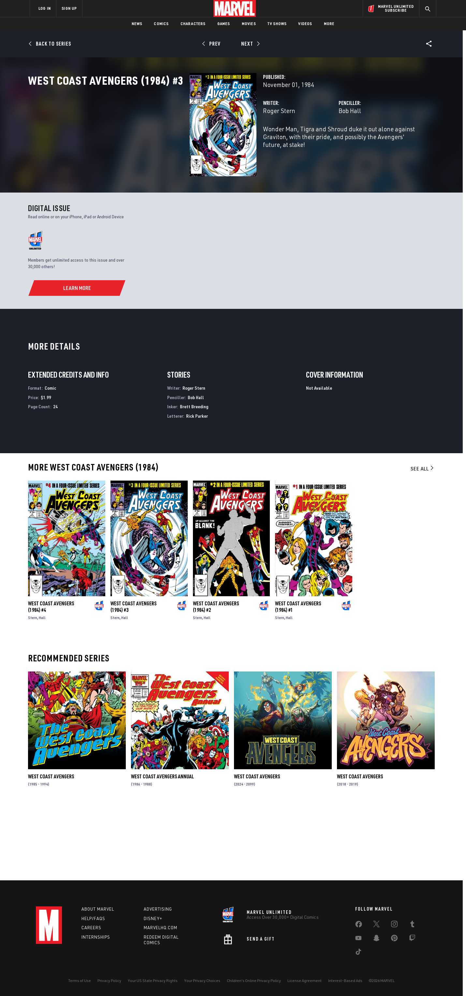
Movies (249, 23)
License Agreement (304, 980)
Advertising (158, 909)
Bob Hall (293, 139)
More (329, 23)
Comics (161, 23)
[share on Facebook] (358, 925)
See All (423, 541)
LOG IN (44, 8)
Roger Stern (166, 139)
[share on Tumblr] (412, 925)
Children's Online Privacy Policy (254, 980)
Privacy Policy (109, 980)
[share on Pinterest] (394, 939)
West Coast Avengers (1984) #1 (298, 679)
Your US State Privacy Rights (153, 980)
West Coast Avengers (51, 849)
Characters (193, 23)
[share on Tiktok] (358, 953)
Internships (95, 937)
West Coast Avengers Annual (162, 849)
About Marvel (97, 909)
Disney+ (153, 918)
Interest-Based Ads (345, 980)
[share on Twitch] (412, 939)
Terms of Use (79, 980)
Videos (305, 23)
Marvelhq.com (160, 928)
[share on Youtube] (358, 939)
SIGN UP (69, 8)
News (137, 23)
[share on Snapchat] (376, 939)
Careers (91, 928)
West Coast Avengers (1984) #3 (133, 679)
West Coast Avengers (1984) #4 (51, 679)
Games (223, 23)
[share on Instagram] (394, 925)
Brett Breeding (194, 479)
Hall (42, 690)
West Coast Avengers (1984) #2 (216, 679)
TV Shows (277, 23)
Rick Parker (197, 489)
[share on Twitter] (376, 925)
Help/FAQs (93, 918)
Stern (32, 690)
